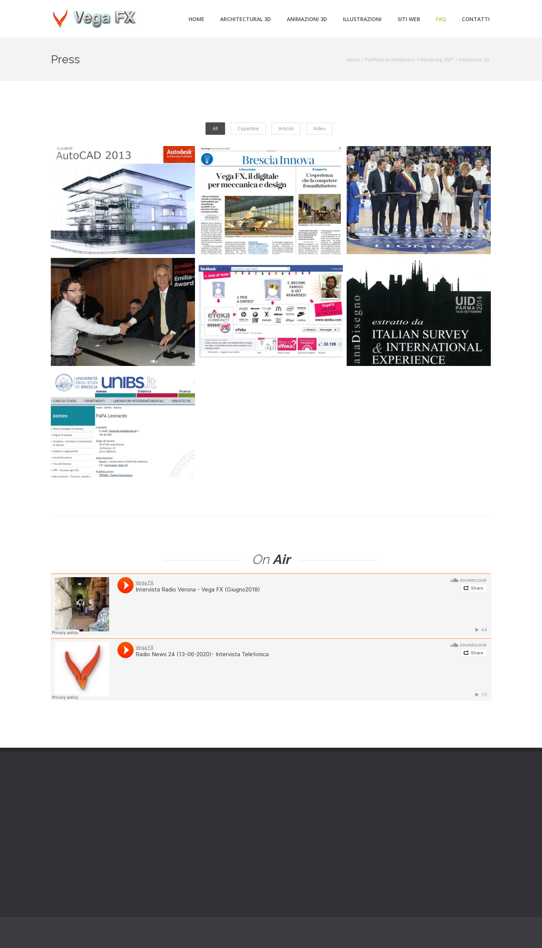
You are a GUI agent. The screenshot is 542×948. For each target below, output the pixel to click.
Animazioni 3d (307, 19)
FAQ (441, 19)
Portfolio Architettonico (390, 59)
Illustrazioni (362, 19)
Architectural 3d (245, 19)
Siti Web (408, 19)
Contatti (476, 19)
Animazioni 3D (474, 59)
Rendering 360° (437, 59)
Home (196, 19)
